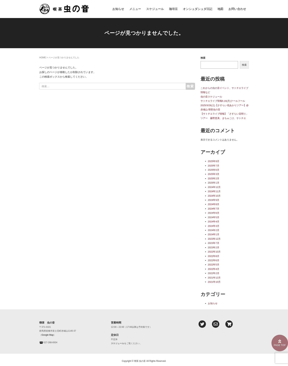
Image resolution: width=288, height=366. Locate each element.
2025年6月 (213, 169)
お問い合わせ (237, 8)
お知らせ (118, 8)
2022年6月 (213, 260)
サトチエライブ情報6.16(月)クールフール (223, 101)
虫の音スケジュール (211, 96)
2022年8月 (213, 256)
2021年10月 (214, 281)
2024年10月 (214, 195)
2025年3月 (213, 174)
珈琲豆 (173, 8)
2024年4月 (213, 221)
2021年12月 (214, 277)
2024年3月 (213, 226)
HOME (42, 57)
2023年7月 (213, 243)
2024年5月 (213, 217)
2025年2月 (213, 178)
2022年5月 (213, 264)
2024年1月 (213, 234)
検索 (203, 57)
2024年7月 (213, 208)
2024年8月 (213, 204)
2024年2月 (213, 230)
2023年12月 (214, 238)
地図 (220, 8)
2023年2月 (213, 247)
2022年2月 (213, 273)
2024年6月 (213, 213)
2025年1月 (213, 182)
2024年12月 (214, 187)
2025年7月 (213, 165)
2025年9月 (213, 161)
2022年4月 (213, 269)
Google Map (47, 335)
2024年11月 (214, 191)
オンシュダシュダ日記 (197, 8)
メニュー (135, 8)
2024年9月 (213, 200)
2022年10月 (214, 251)
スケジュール (155, 8)
